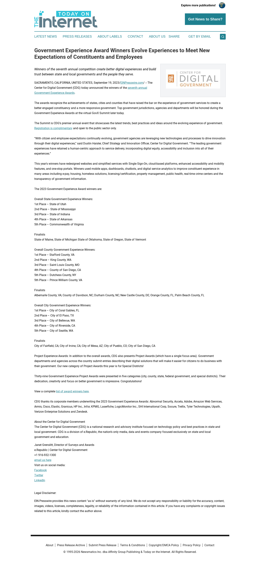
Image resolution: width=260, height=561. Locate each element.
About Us (157, 36)
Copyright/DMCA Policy (164, 545)
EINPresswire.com (131, 82)
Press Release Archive (71, 545)
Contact (135, 36)
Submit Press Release (102, 545)
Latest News (45, 36)
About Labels (110, 36)
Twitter (38, 475)
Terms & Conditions (132, 545)
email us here (42, 460)
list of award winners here (72, 391)
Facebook (40, 470)
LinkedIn (39, 480)
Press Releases (77, 36)
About (49, 545)
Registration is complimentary (53, 128)
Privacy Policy (192, 545)
